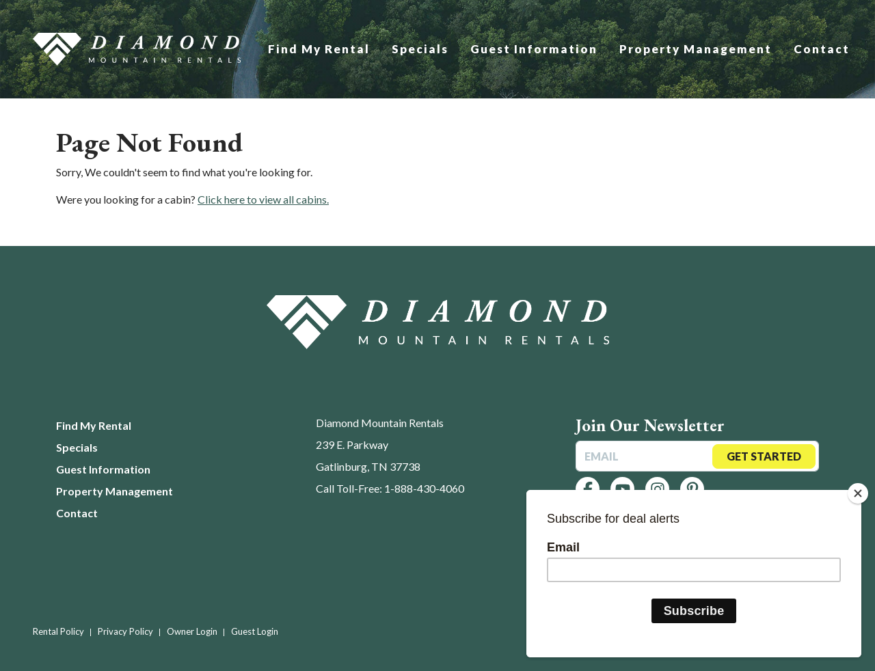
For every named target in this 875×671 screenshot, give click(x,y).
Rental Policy (58, 631)
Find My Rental (319, 49)
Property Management (695, 49)
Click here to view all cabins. (263, 199)
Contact (822, 49)
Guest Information (533, 49)
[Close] (858, 493)
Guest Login (254, 631)
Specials (420, 49)
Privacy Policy (125, 631)
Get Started (764, 456)
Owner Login (192, 631)
